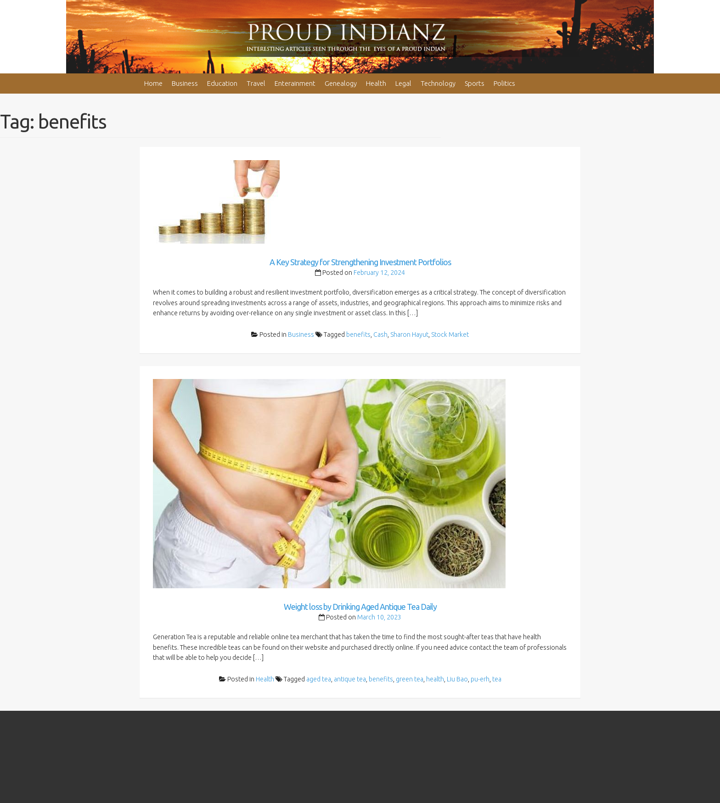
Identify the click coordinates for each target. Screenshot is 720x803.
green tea (409, 679)
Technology (438, 83)
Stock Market (450, 334)
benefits (358, 334)
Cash (380, 334)
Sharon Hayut (409, 334)
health (435, 679)
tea (496, 679)
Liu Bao (457, 679)
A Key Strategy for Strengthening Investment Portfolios (360, 262)
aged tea (318, 679)
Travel (256, 83)
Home (153, 83)
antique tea (350, 679)
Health (376, 83)
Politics (504, 83)
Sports (474, 83)
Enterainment (295, 83)
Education (222, 83)
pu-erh (480, 679)
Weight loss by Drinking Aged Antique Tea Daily (360, 606)
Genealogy (341, 83)
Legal (403, 83)
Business (185, 83)
